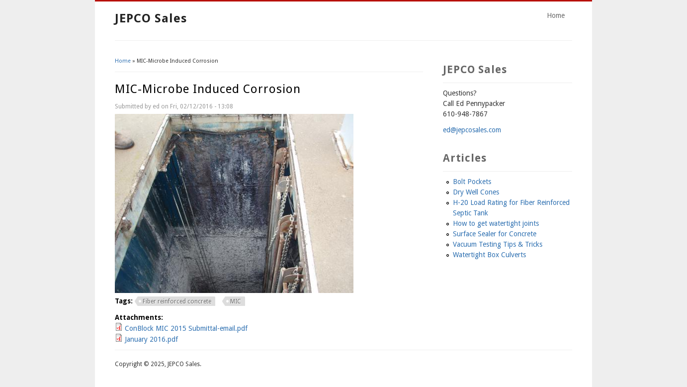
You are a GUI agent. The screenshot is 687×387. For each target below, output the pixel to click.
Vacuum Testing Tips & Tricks (497, 244)
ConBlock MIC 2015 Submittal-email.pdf (186, 328)
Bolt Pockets (472, 182)
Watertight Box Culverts (489, 255)
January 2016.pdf (151, 339)
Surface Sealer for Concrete (494, 234)
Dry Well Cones (476, 192)
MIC (235, 301)
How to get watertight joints (496, 223)
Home (556, 15)
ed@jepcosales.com (472, 130)
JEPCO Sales (151, 18)
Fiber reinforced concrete (177, 301)
